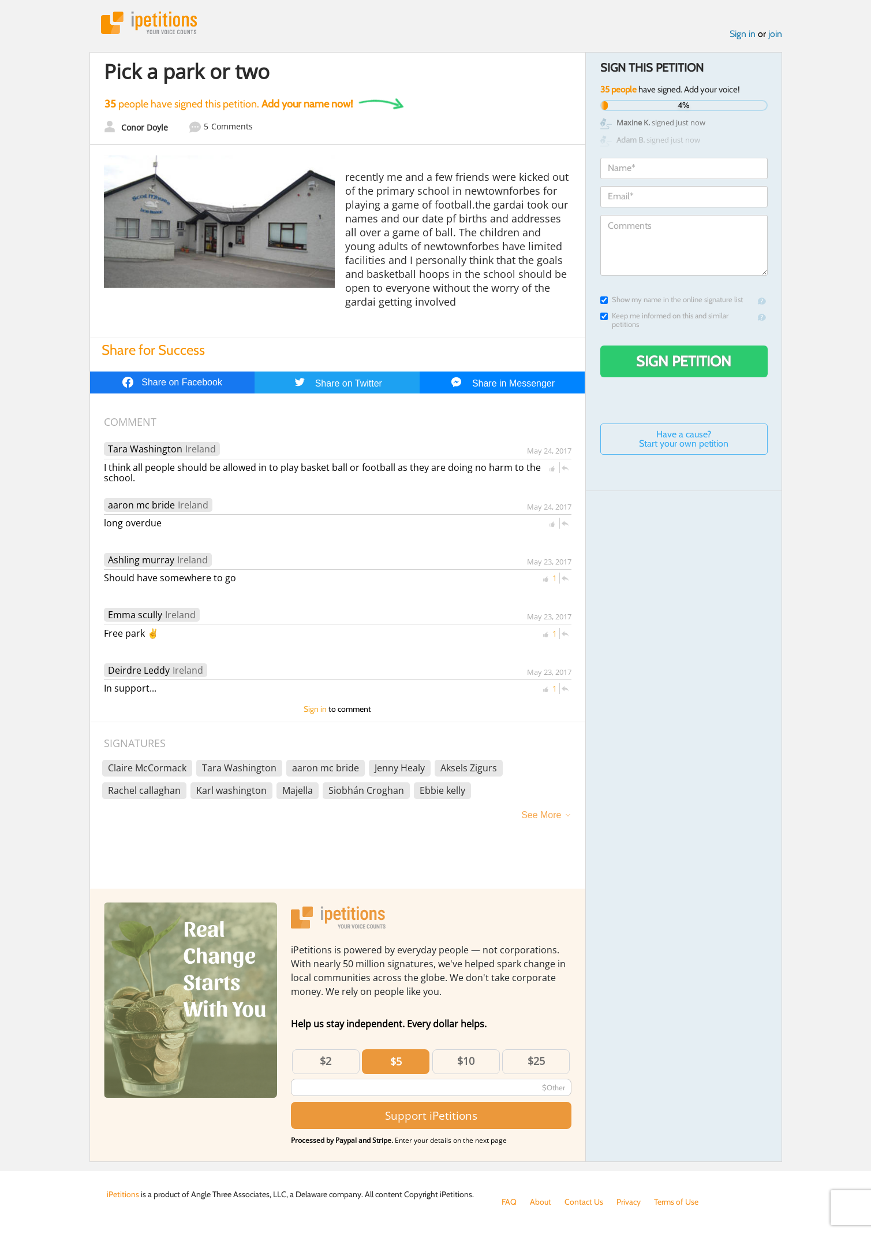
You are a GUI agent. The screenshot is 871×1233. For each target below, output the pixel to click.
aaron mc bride (141, 505)
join (775, 33)
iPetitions (149, 23)
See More (541, 815)
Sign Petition (683, 361)
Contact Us (584, 1202)
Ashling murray (141, 559)
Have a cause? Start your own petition (683, 439)
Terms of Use (676, 1202)
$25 (536, 1061)
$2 (325, 1061)
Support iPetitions (431, 1115)
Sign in (743, 33)
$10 (465, 1061)
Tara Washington (145, 449)
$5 (396, 1061)
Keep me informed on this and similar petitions (664, 320)
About (540, 1202)
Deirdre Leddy (139, 670)
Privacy (628, 1202)
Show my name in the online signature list (671, 299)
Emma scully (135, 614)
